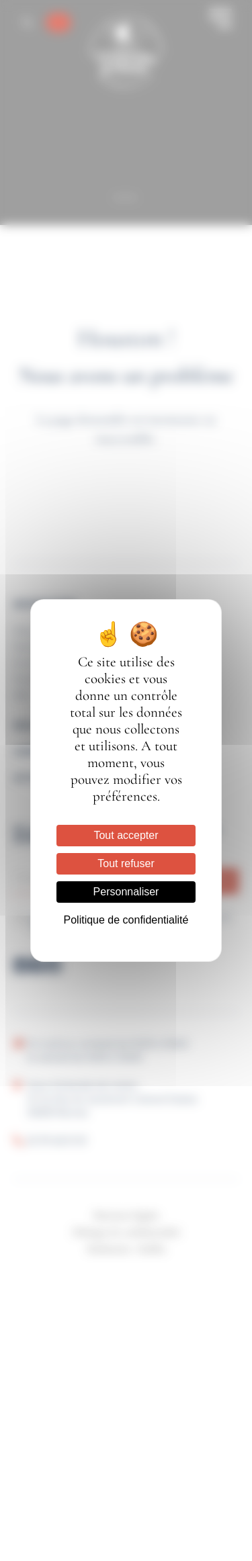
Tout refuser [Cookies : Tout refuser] (125, 863)
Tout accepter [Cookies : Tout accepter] (125, 835)
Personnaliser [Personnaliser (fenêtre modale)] (126, 891)
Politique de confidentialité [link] (126, 920)
